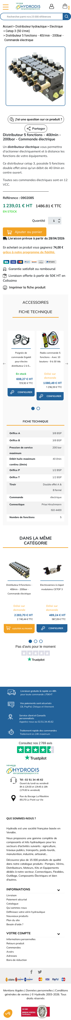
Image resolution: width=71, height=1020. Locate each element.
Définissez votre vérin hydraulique (25, 911)
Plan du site (13, 920)
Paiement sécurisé (16, 899)
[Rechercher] (31, 16)
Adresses (11, 955)
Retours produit (15, 943)
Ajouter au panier (24, 232)
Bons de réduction (16, 959)
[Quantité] (53, 220)
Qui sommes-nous (16, 907)
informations (18, 889)
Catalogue (12, 903)
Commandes (13, 947)
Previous (4, 363)
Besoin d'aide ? (14, 924)
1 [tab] (33, 408)
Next (66, 363)
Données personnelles (39, 990)
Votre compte (18, 933)
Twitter (40, 972)
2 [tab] (38, 408)
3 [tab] (41, 641)
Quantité (38, 221)
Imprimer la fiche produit (24, 287)
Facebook (31, 972)
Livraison (11, 895)
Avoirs (10, 951)
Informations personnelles (20, 939)
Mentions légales (13, 990)
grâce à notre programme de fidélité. (29, 252)
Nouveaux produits (17, 916)
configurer (21, 392)
